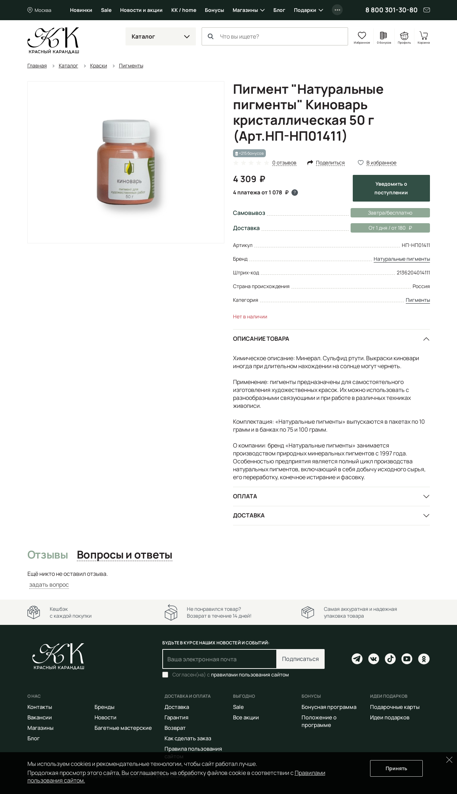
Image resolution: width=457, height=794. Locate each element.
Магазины (245, 9)
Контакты (39, 707)
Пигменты (418, 299)
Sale (106, 9)
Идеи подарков (389, 717)
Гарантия (176, 717)
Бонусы (214, 9)
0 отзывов (284, 163)
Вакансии (39, 717)
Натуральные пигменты (402, 258)
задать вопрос (49, 584)
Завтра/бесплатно (390, 212)
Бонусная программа (329, 707)
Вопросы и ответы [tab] (124, 554)
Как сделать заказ (187, 738)
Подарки (305, 9)
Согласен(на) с (230, 675)
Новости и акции (141, 9)
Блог (279, 9)
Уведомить (391, 188)
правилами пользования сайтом (250, 674)
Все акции (246, 717)
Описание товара (261, 339)
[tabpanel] (228, 579)
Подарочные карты (394, 707)
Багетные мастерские (123, 728)
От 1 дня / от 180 (381, 228)
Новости (106, 717)
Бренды (104, 707)
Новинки (81, 9)
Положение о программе (319, 721)
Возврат (175, 728)
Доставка (249, 515)
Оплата (245, 496)
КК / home (183, 9)
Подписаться (300, 659)
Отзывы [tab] (47, 554)
